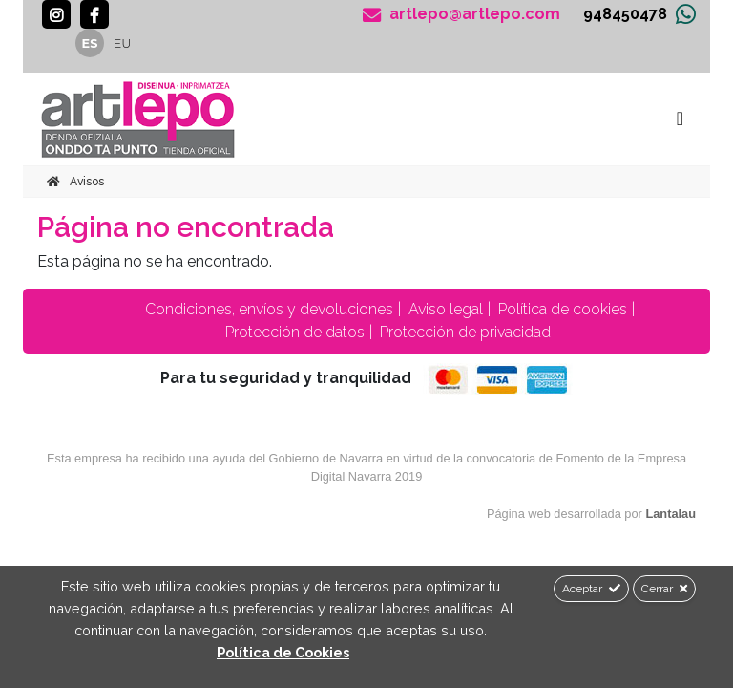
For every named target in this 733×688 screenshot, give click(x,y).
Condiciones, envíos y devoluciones (267, 309)
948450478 (625, 14)
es (90, 43)
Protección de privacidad (463, 332)
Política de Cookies (283, 652)
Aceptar (591, 588)
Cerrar (664, 588)
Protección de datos (293, 332)
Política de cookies (560, 309)
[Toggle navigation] (680, 118)
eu (123, 43)
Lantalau (670, 513)
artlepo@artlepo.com (461, 14)
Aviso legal (444, 309)
